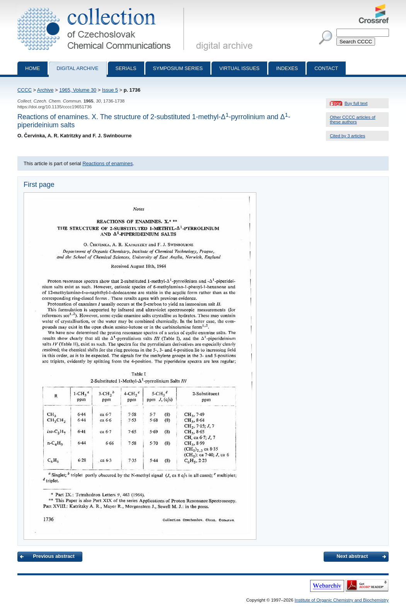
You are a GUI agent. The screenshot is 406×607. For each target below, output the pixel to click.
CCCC (24, 90)
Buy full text (356, 103)
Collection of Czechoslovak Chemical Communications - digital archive (102, 7)
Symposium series (178, 68)
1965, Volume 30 (77, 90)
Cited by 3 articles (347, 135)
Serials (126, 68)
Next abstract (352, 556)
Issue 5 (110, 90)
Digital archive (77, 68)
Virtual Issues (239, 68)
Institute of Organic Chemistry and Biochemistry (342, 600)
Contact (326, 68)
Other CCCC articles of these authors (352, 119)
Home (32, 68)
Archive (45, 90)
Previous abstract (53, 556)
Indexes (287, 68)
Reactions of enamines (107, 163)
